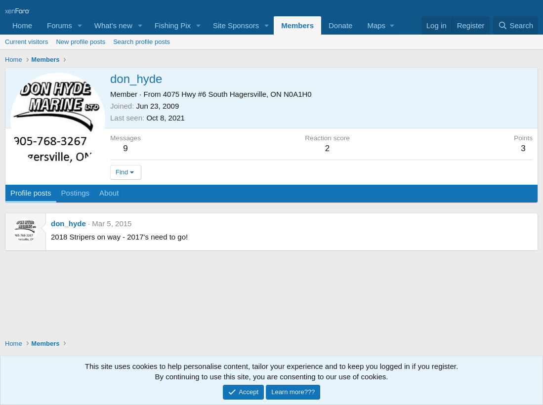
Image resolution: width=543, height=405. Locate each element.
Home (22, 25)
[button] (80, 25)
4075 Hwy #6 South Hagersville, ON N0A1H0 (237, 94)
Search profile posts (141, 41)
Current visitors (26, 41)
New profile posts (80, 41)
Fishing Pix (173, 25)
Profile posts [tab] (30, 193)
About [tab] (109, 193)
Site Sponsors (236, 25)
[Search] (515, 25)
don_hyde (68, 223)
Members (297, 25)
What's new (113, 25)
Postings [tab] (75, 193)
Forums (59, 25)
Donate (340, 25)
